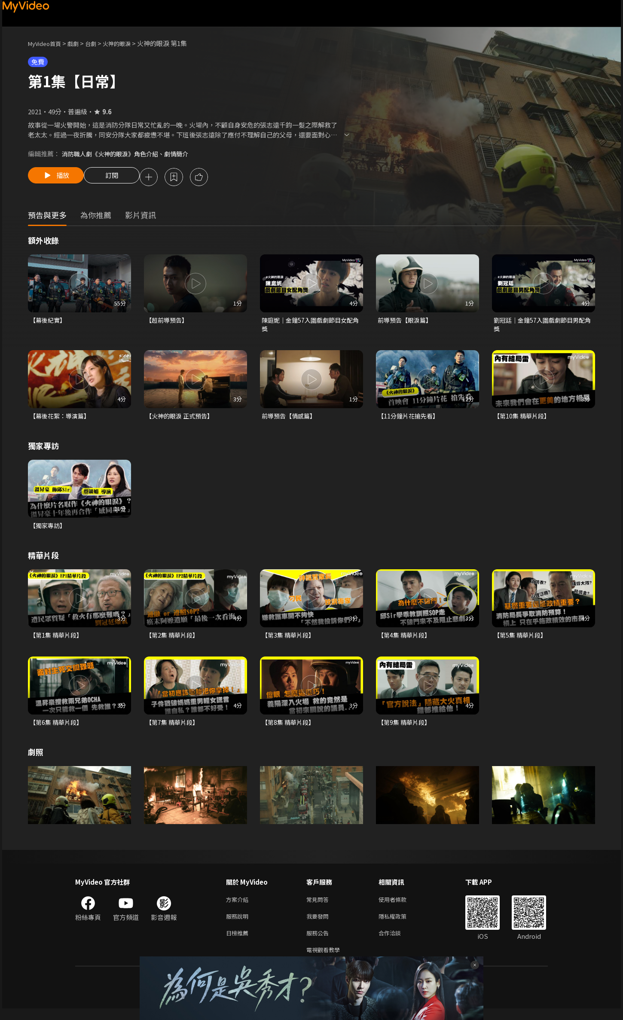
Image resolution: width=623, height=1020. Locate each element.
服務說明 (239, 924)
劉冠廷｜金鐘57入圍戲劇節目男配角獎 (542, 326)
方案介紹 (239, 906)
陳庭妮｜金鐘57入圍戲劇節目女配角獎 (310, 326)
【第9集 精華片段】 (406, 728)
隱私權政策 (400, 924)
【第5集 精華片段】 (522, 639)
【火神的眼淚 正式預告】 (182, 419)
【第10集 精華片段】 (523, 419)
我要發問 (319, 924)
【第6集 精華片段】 (58, 728)
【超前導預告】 (168, 321)
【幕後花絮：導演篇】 (62, 419)
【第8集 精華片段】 (290, 728)
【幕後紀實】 (49, 321)
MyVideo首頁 (47, 43)
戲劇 (79, 43)
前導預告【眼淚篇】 (407, 321)
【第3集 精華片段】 (290, 639)
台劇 (99, 43)
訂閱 (118, 177)
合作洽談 (396, 942)
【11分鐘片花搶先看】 (410, 419)
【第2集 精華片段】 (174, 639)
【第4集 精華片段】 (406, 639)
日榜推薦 (239, 942)
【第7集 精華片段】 (174, 728)
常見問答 (319, 906)
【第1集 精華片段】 (58, 639)
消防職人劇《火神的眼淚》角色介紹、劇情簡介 (129, 153)
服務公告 (319, 942)
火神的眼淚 (128, 43)
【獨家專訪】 (49, 529)
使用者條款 (400, 906)
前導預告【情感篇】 (291, 419)
